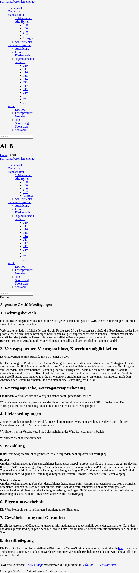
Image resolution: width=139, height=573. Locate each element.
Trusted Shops (34, 564)
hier (120, 548)
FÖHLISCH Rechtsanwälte (99, 564)
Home (3, 155)
